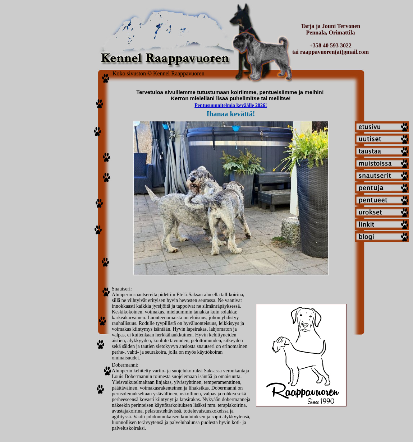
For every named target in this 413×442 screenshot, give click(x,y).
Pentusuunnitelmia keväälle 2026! (230, 105)
